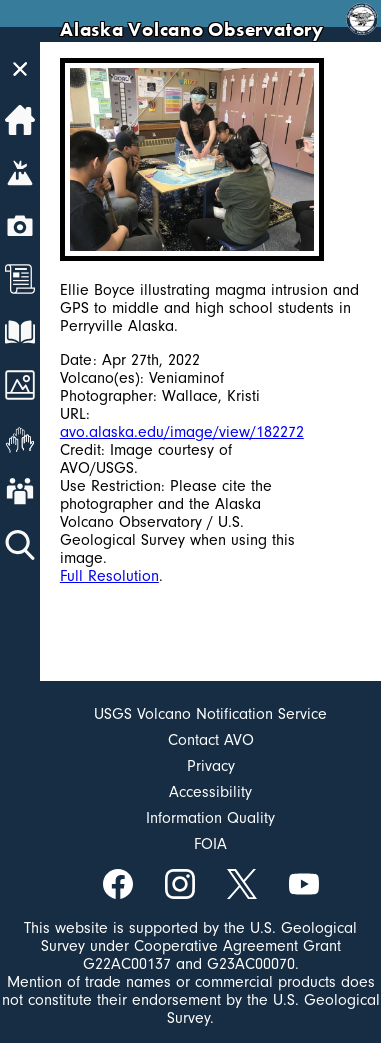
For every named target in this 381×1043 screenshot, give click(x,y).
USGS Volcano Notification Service (210, 714)
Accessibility (210, 792)
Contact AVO (211, 740)
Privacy (211, 766)
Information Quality (210, 818)
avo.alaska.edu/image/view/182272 (182, 432)
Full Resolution (109, 576)
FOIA (210, 844)
